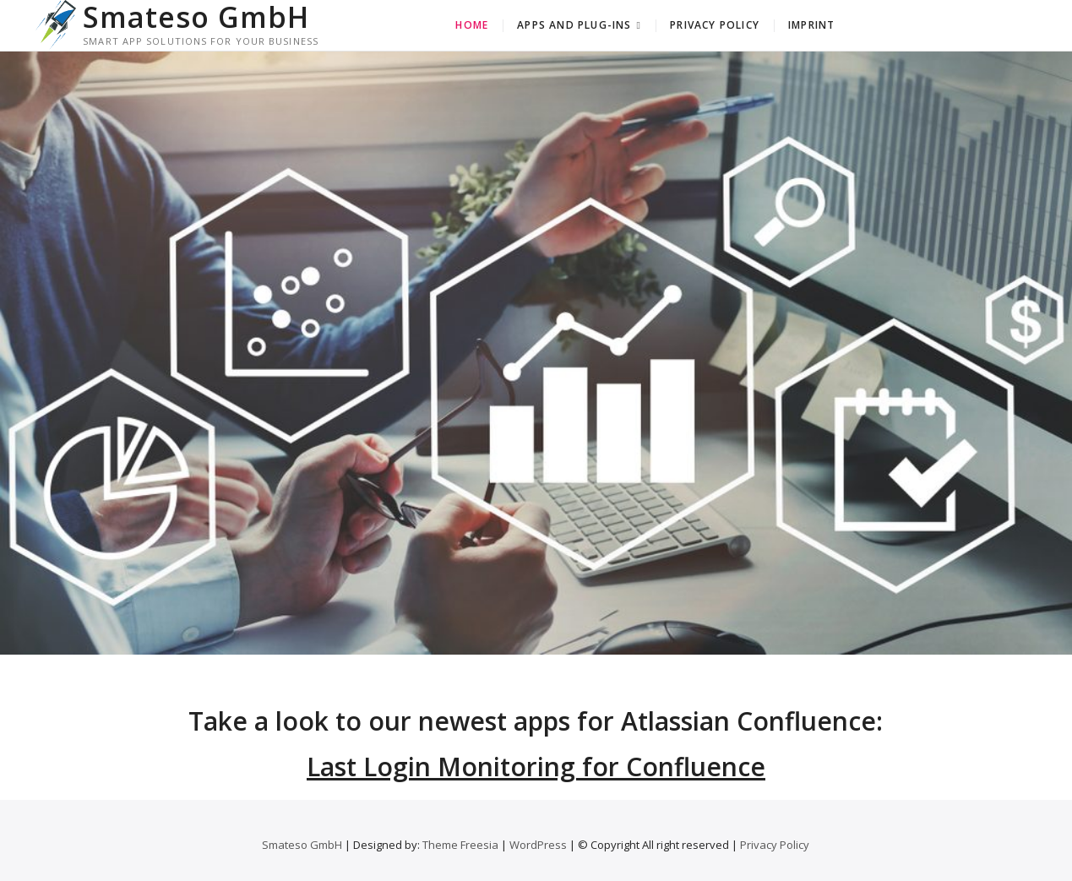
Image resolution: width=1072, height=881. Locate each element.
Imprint (811, 25)
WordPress (538, 844)
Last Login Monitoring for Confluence (536, 766)
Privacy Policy (714, 25)
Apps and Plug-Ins (574, 25)
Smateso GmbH (196, 17)
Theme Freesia (460, 844)
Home (471, 25)
